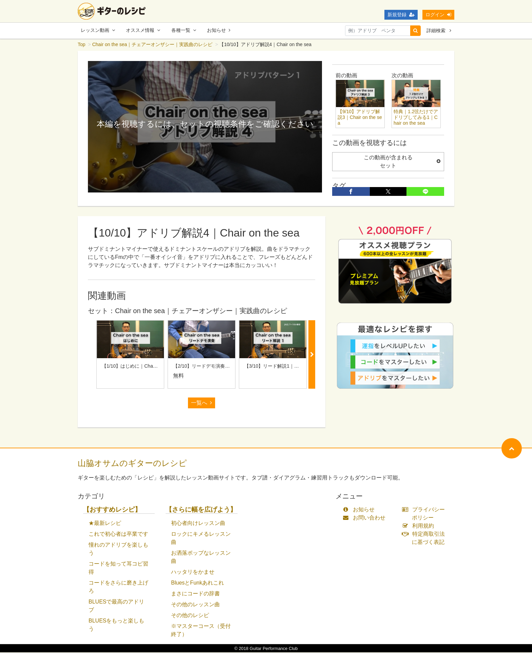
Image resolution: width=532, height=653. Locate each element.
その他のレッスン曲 (195, 605)
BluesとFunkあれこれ (197, 583)
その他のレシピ (190, 616)
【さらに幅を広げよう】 (201, 510)
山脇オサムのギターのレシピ (132, 463)
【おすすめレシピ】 (112, 510)
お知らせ (218, 30)
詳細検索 (438, 30)
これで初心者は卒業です (118, 534)
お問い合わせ (365, 518)
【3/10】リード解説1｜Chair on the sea (286, 366)
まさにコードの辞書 (195, 594)
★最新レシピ (105, 524)
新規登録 (401, 14)
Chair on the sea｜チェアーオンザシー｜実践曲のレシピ (152, 45)
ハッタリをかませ (192, 572)
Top (82, 45)
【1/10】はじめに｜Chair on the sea (140, 366)
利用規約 (419, 526)
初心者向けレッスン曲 (198, 524)
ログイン (438, 14)
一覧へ (201, 403)
